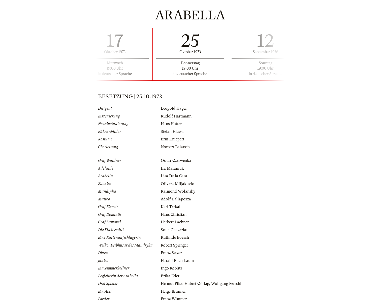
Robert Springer (174, 245)
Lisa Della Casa (174, 176)
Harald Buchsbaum (177, 260)
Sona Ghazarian (174, 230)
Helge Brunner (173, 291)
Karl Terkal (170, 206)
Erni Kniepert (172, 139)
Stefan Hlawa (172, 131)
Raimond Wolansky (178, 191)
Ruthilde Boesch (175, 237)
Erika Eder (170, 276)
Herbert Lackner (175, 222)
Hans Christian (173, 214)
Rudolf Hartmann (176, 116)
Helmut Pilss (171, 283)
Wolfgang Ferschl (226, 283)
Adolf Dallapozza (176, 199)
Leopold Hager (174, 108)
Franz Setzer (171, 253)
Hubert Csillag (196, 283)
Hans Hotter (171, 124)
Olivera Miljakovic (177, 183)
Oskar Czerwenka (176, 160)
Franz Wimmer (174, 299)
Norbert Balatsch (175, 147)
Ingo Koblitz (171, 268)
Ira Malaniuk (172, 168)
